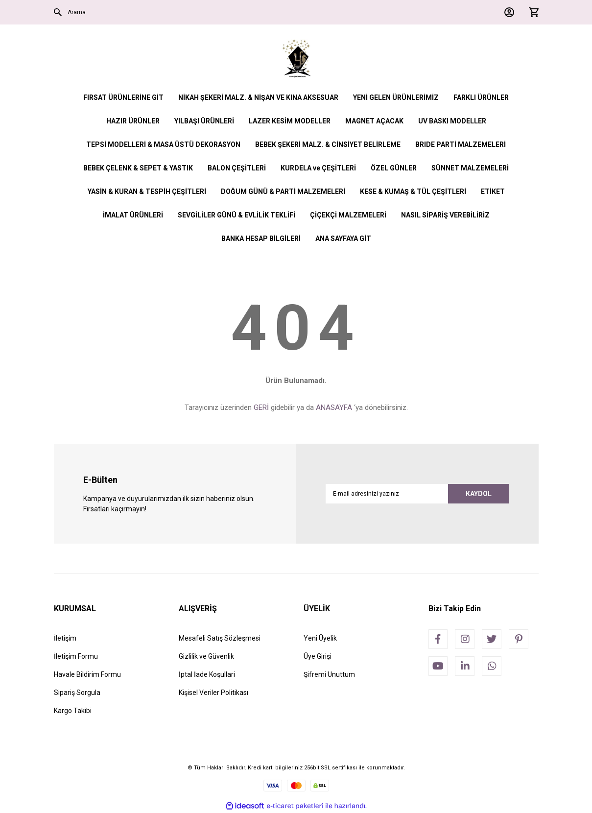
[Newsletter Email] (417, 493)
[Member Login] (506, 12)
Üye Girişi (318, 656)
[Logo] (296, 58)
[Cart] (531, 12)
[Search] (171, 12)
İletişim (65, 638)
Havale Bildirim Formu (87, 674)
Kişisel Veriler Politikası (213, 692)
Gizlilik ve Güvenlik (206, 656)
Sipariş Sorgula (77, 692)
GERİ (261, 407)
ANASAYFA (334, 407)
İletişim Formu (76, 656)
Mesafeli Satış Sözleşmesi (219, 638)
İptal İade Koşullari (207, 674)
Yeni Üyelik (320, 638)
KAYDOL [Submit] (479, 494)
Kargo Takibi (73, 711)
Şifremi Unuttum (329, 674)
